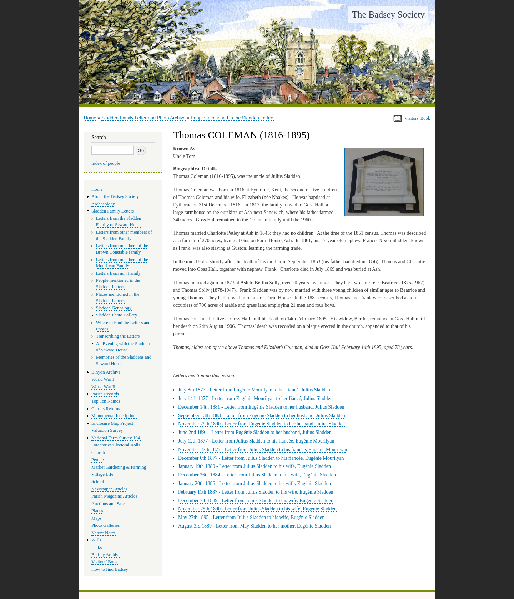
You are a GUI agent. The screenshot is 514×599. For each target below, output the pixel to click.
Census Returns (105, 408)
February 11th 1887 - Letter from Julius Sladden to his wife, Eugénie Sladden (255, 492)
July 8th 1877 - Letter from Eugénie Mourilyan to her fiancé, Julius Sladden (254, 390)
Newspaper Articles (109, 488)
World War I (102, 379)
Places (97, 510)
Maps (96, 518)
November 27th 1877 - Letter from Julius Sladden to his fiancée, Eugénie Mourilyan (262, 449)
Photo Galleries (105, 525)
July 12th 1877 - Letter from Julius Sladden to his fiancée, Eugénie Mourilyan (256, 441)
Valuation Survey (107, 430)
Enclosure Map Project (112, 423)
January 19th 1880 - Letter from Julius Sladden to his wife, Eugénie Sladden (254, 466)
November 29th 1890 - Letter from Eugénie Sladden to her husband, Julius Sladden (261, 423)
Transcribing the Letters (118, 336)
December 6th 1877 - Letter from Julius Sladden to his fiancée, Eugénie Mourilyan (261, 458)
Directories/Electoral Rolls (115, 445)
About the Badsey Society (115, 196)
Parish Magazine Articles (114, 496)
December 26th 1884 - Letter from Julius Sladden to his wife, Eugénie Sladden (257, 475)
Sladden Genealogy (114, 307)
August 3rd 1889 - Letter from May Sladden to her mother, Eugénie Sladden (254, 526)
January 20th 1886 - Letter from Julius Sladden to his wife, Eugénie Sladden (254, 483)
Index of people (105, 163)
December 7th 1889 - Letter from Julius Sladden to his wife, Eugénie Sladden (255, 500)
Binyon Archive (105, 372)
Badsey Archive (105, 554)
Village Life (102, 474)
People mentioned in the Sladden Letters (232, 117)
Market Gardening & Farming (118, 467)
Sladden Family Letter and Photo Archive (143, 117)
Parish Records (105, 393)
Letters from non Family (118, 273)
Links (96, 547)
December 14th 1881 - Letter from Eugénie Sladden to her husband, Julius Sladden (261, 407)
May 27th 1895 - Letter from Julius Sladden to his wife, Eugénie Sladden (251, 517)
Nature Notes (103, 532)
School (97, 481)
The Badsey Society (388, 14)
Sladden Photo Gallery (116, 315)
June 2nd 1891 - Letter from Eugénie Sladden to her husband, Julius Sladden (255, 432)
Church (98, 452)
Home (90, 117)
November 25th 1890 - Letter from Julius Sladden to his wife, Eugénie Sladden (257, 508)
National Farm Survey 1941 (116, 437)
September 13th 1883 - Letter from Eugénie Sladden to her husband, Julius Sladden (261, 415)
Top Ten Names (105, 401)
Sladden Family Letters (112, 211)
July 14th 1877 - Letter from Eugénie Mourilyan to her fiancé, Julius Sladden (255, 398)
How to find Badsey (109, 569)
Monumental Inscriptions (114, 415)
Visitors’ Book (104, 561)
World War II (103, 386)
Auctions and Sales (108, 503)
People (97, 459)
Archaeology (103, 203)
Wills (96, 540)
